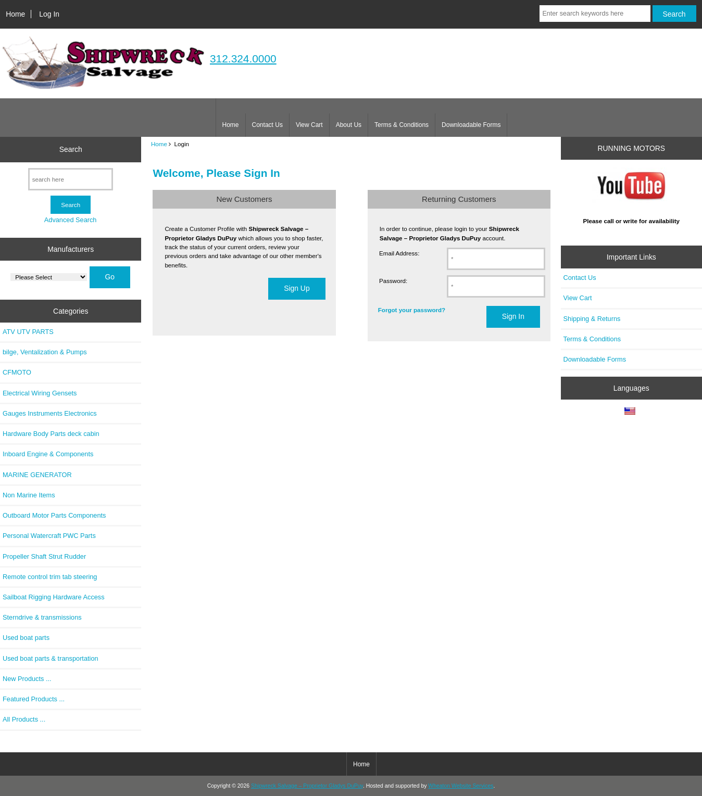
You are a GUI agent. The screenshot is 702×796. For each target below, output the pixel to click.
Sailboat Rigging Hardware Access (54, 597)
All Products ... (24, 719)
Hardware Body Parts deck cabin (51, 434)
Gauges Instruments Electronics (50, 413)
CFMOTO (17, 372)
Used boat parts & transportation (50, 658)
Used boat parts (26, 637)
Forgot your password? (411, 309)
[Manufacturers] (48, 277)
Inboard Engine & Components (48, 454)
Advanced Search (70, 220)
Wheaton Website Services (460, 786)
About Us (348, 125)
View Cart (309, 125)
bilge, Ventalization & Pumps (45, 352)
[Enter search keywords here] (595, 13)
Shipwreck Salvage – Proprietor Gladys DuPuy (307, 786)
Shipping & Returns (592, 319)
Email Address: (399, 253)
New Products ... (27, 679)
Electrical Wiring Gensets (40, 393)
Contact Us (267, 125)
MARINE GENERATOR (37, 475)
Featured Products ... (34, 699)
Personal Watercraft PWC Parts (49, 536)
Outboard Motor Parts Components (54, 515)
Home (15, 14)
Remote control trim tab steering (50, 577)
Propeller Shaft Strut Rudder (44, 556)
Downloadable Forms (471, 125)
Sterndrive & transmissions (42, 617)
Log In (49, 14)
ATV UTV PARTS (28, 332)
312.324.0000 (243, 59)
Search (70, 149)
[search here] (70, 179)
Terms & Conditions (401, 125)
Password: (393, 280)
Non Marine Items (29, 495)
